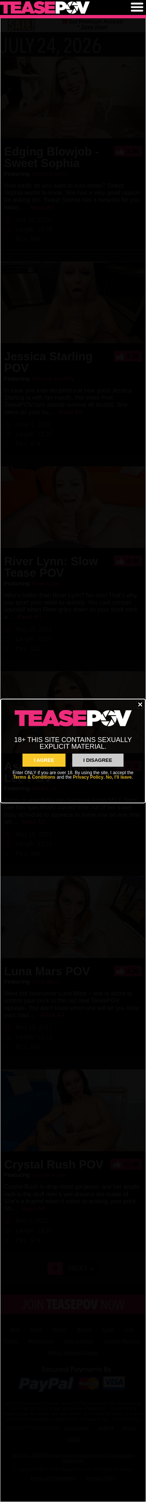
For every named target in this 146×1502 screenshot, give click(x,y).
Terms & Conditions (34, 777)
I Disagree (97, 760)
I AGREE (44, 760)
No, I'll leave (119, 777)
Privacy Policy (88, 777)
